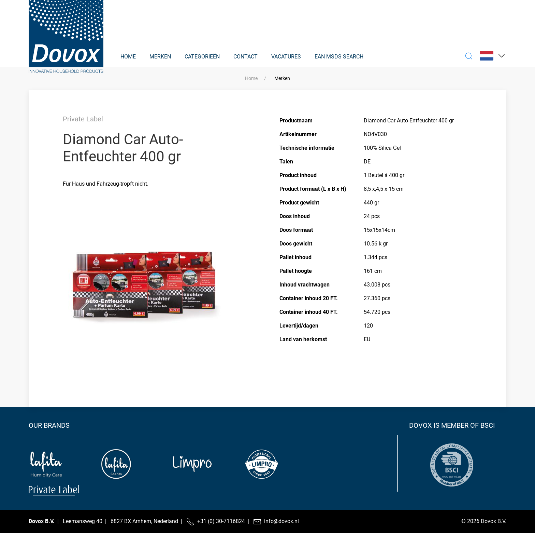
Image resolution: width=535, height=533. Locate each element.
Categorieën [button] (202, 56)
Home (128, 56)
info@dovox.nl (281, 521)
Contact (245, 56)
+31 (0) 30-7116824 (221, 521)
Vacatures (286, 56)
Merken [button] (160, 56)
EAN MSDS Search (339, 56)
